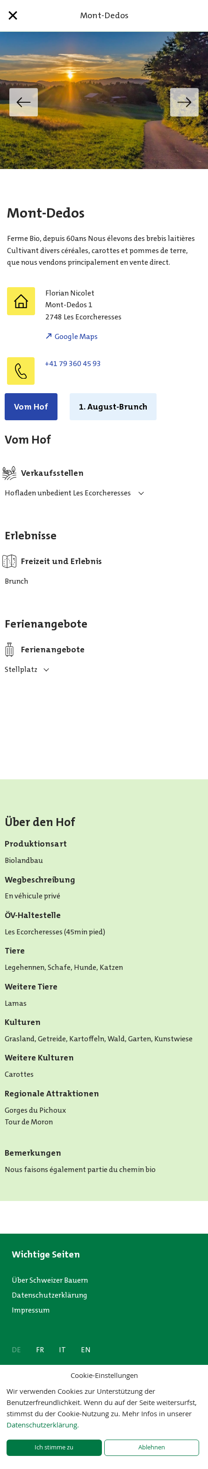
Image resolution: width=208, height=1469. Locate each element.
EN (86, 1350)
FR (40, 1350)
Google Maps (76, 336)
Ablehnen (151, 1447)
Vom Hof (31, 406)
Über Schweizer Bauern (50, 1280)
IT (62, 1350)
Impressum (31, 1310)
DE (16, 1350)
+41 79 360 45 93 (73, 363)
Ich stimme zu (54, 1447)
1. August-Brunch (113, 406)
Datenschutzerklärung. (43, 1424)
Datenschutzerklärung (49, 1295)
